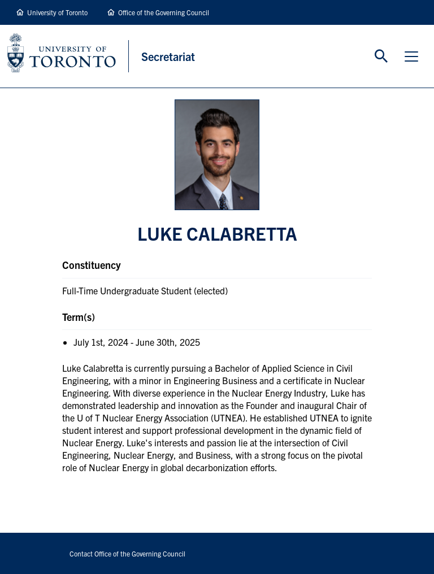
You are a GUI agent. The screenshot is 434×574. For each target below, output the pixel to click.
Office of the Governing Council (163, 12)
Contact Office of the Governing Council (127, 553)
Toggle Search (381, 56)
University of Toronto (57, 12)
